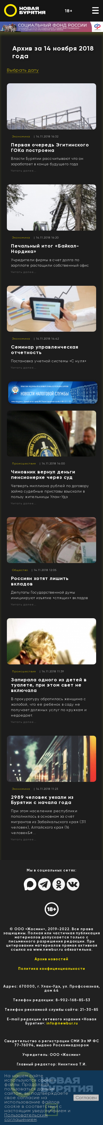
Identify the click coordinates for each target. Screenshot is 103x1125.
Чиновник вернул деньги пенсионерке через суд (43, 474)
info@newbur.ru (62, 1023)
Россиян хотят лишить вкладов (40, 581)
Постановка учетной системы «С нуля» (49, 361)
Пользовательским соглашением (26, 1117)
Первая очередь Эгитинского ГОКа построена (50, 147)
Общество (20, 570)
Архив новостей (51, 959)
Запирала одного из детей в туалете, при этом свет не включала (49, 685)
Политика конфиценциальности (51, 969)
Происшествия (24, 463)
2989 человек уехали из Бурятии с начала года (42, 800)
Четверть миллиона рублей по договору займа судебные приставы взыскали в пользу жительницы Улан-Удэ (50, 491)
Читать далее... (23, 170)
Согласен (86, 1097)
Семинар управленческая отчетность (44, 349)
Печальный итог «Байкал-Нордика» (45, 248)
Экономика (21, 136)
